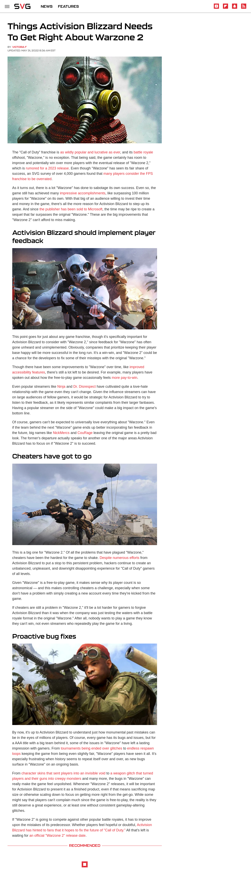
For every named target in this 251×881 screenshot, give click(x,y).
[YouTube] (216, 8)
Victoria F (19, 46)
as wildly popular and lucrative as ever (90, 152)
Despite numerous (114, 558)
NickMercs (61, 433)
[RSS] (243, 8)
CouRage (85, 433)
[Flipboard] (225, 8)
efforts (134, 558)
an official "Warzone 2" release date (57, 836)
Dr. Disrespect (84, 387)
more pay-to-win (124, 378)
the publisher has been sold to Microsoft (71, 209)
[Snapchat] (234, 8)
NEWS (47, 6)
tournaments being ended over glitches (91, 748)
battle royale (143, 152)
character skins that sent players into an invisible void (63, 773)
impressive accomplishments (82, 193)
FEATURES (68, 6)
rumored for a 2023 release (47, 168)
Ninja (61, 387)
